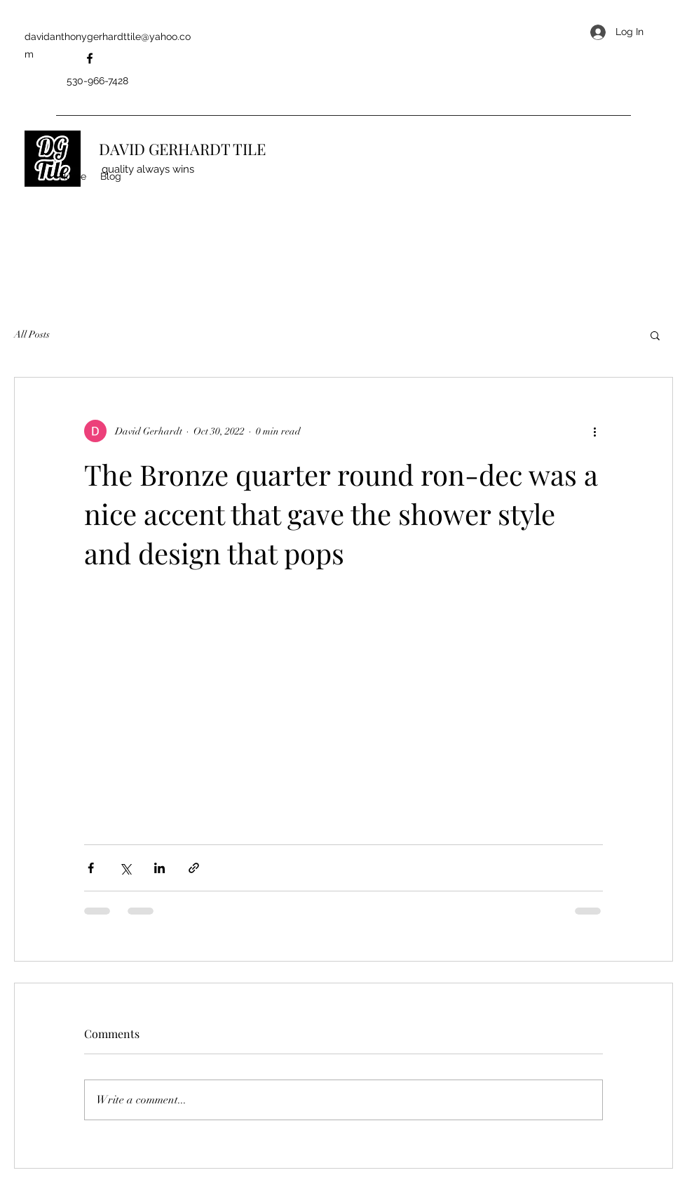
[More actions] (594, 431)
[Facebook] (90, 58)
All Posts (32, 334)
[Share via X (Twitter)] (125, 868)
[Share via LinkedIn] (159, 868)
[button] (655, 334)
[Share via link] (193, 868)
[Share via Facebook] (90, 868)
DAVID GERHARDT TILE (182, 148)
